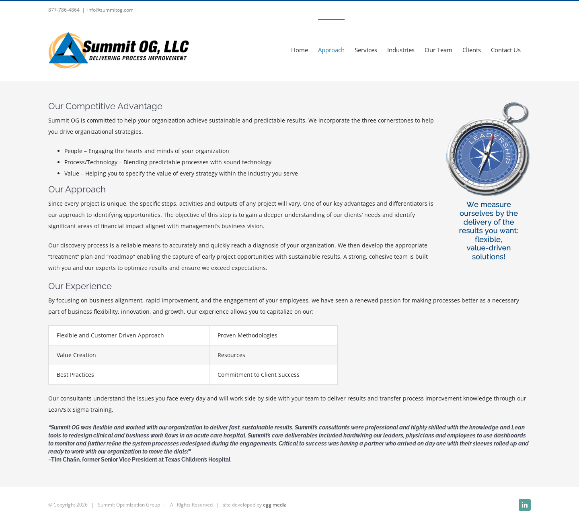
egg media (275, 504)
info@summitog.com (110, 9)
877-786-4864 (64, 9)
